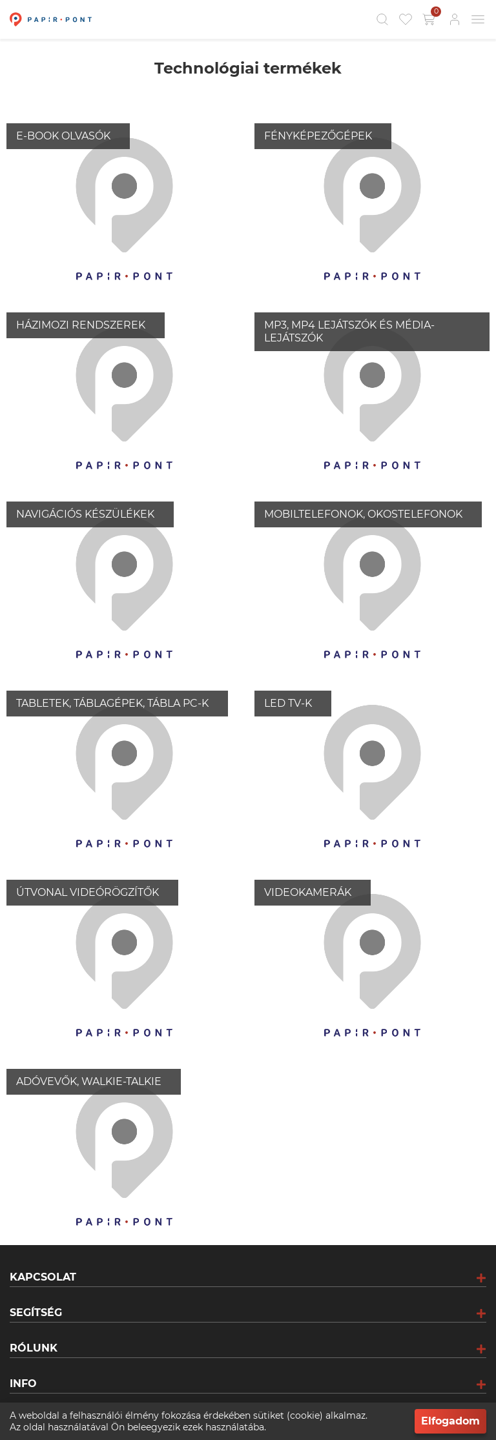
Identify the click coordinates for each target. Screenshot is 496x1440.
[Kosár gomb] (430, 19)
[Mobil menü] (478, 19)
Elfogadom (450, 1421)
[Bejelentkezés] (454, 19)
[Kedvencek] (405, 19)
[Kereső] (382, 19)
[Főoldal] (49, 19)
